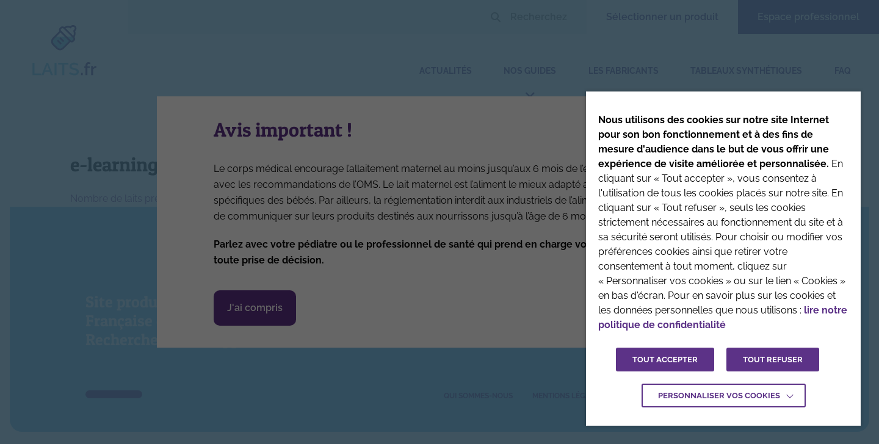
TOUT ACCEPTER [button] (665, 359)
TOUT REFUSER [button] (773, 359)
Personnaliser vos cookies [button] (719, 395)
